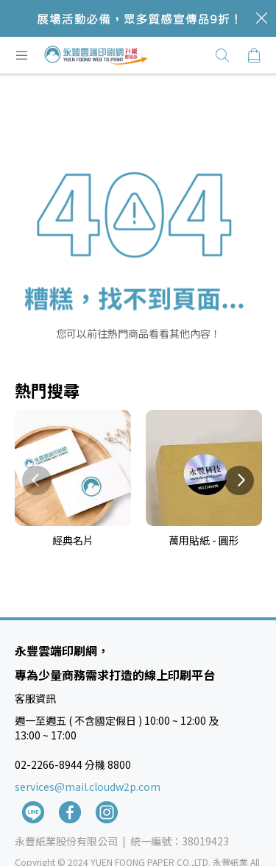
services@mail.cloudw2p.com (87, 786)
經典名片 (72, 540)
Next (239, 480)
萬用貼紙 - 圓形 (204, 540)
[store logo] (96, 55)
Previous (37, 480)
